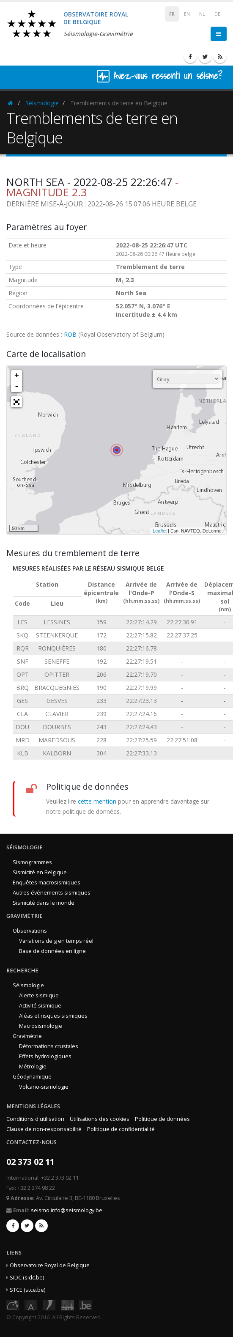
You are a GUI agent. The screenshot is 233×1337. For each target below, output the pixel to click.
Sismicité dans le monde (43, 902)
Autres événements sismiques (51, 892)
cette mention (97, 801)
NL (202, 14)
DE (217, 14)
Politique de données (162, 1119)
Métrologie (33, 1066)
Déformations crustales (48, 1046)
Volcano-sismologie (44, 1086)
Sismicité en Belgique (40, 872)
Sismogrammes (32, 862)
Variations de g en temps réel (56, 940)
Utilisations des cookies (99, 1119)
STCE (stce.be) (27, 1289)
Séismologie (42, 103)
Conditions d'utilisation (35, 1119)
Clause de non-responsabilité (44, 1129)
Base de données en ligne (52, 951)
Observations (30, 930)
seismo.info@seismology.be (66, 1210)
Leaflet (160, 530)
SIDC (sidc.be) (27, 1277)
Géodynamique (32, 1076)
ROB (70, 334)
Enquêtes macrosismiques (46, 882)
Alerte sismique (39, 995)
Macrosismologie (40, 1026)
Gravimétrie (27, 1036)
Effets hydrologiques (45, 1056)
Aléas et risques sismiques (53, 1015)
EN (187, 14)
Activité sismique (40, 1005)
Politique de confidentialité (121, 1129)
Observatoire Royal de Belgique (50, 1265)
